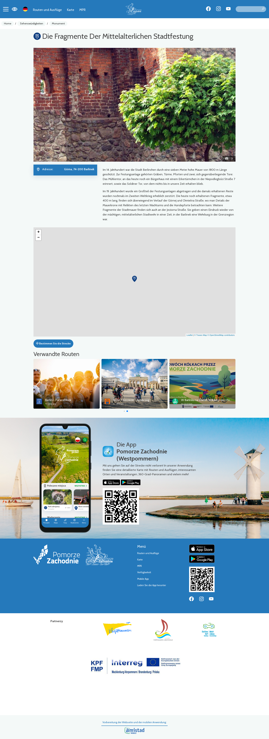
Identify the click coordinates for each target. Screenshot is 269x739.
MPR (82, 10)
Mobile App (143, 579)
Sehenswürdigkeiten (31, 23)
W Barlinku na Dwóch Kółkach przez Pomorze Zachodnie (216, 400)
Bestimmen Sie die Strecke (53, 343)
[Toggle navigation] (6, 9)
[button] (48, 104)
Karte (70, 10)
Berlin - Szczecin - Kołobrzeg (131, 400)
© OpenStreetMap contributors (221, 335)
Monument (58, 23)
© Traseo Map (200, 335)
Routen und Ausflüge (47, 10)
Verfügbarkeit (144, 572)
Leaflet (190, 335)
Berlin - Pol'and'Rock (58, 400)
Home (7, 23)
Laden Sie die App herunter (151, 585)
